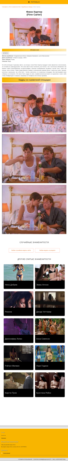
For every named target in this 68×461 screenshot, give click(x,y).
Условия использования (25, 459)
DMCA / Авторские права (59, 459)
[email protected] (6, 453)
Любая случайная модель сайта (21, 250)
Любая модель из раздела (47, 250)
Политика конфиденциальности (42, 459)
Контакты (3, 438)
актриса (5, 53)
